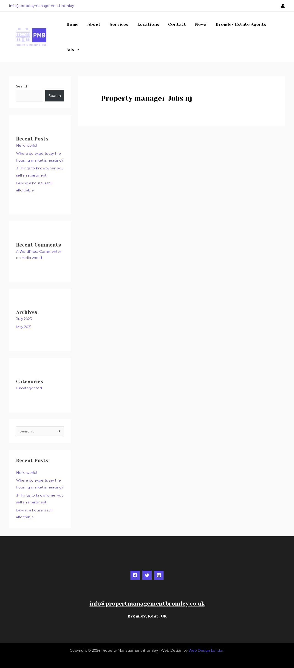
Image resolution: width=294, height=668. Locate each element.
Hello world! (26, 145)
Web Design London (206, 648)
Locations (145, 24)
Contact (174, 24)
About (92, 24)
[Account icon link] (283, 6)
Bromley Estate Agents (236, 24)
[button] (76, 49)
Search (22, 86)
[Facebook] (135, 573)
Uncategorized (29, 387)
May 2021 (24, 325)
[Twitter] (147, 573)
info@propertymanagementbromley (41, 5)
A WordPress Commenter (38, 250)
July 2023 (24, 317)
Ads (72, 49)
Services (117, 24)
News (196, 24)
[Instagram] (159, 573)
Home (72, 24)
